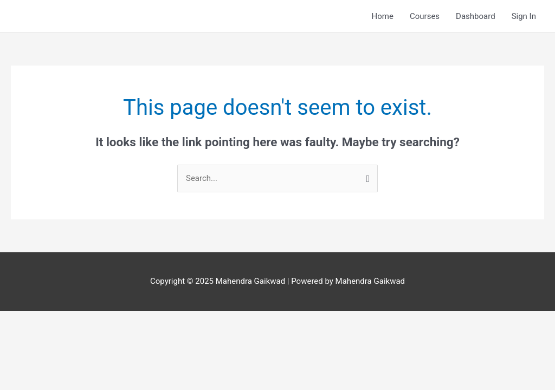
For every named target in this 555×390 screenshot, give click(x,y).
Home (382, 16)
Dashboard (475, 16)
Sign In (524, 16)
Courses (425, 16)
